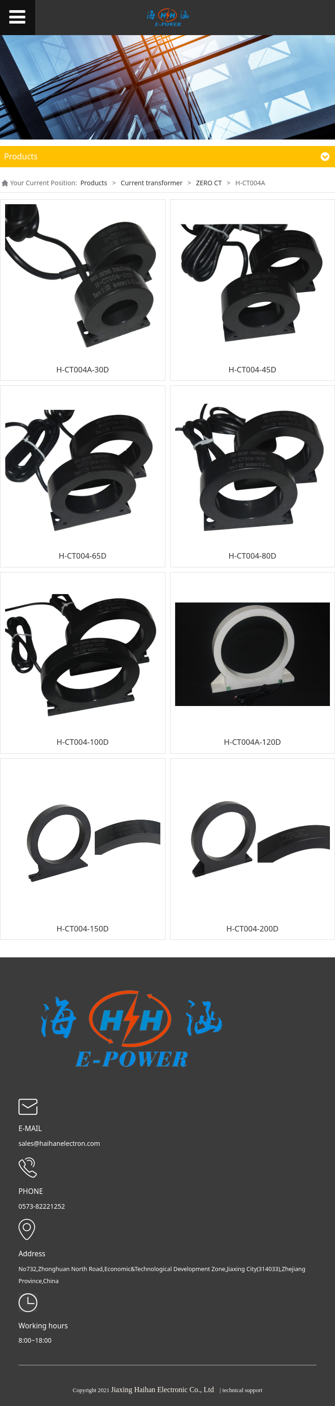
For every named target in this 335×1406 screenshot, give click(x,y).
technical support (242, 1390)
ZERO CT (209, 182)
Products (93, 182)
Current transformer (152, 182)
